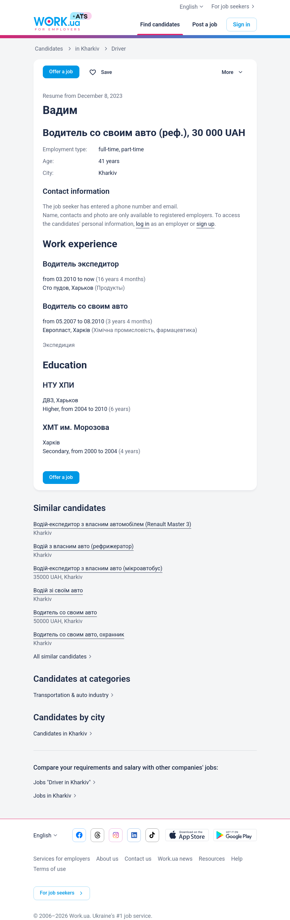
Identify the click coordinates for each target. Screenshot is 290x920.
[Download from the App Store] (187, 836)
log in (142, 224)
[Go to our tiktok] (152, 836)
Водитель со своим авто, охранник (78, 635)
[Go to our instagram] (116, 836)
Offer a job (62, 72)
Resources (212, 859)
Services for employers (61, 859)
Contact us (138, 859)
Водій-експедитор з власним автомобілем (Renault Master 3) (112, 525)
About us (107, 859)
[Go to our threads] (97, 836)
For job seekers (234, 6)
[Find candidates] (160, 24)
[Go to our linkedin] (134, 836)
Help (237, 859)
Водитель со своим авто (65, 613)
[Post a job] (204, 24)
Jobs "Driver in (65, 783)
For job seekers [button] (64, 889)
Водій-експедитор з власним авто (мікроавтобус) (98, 569)
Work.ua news (175, 859)
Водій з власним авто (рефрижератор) (83, 547)
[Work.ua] (56, 24)
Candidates (64, 734)
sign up (205, 224)
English (46, 836)
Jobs (56, 796)
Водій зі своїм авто (58, 591)
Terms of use (49, 870)
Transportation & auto (74, 696)
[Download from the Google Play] (235, 836)
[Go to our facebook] (79, 836)
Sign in (241, 24)
